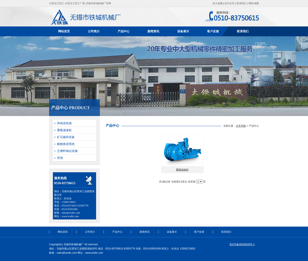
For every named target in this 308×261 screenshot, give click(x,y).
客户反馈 (213, 31)
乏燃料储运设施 (67, 151)
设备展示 (183, 31)
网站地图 (254, 3)
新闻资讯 (153, 31)
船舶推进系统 (66, 144)
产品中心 (123, 31)
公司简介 (94, 31)
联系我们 (242, 3)
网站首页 (64, 31)
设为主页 (229, 3)
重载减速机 (64, 130)
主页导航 (241, 125)
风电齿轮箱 (64, 123)
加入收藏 (218, 3)
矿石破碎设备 (66, 137)
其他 (60, 157)
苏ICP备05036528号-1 (242, 244)
